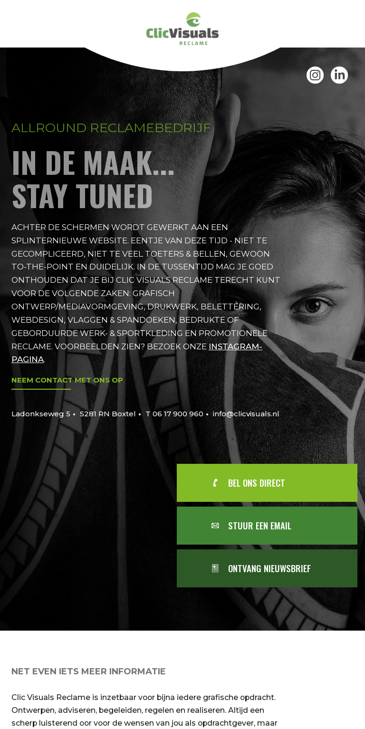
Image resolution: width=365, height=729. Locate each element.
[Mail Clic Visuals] (276, 525)
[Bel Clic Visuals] (276, 483)
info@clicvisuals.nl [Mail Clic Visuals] (246, 413)
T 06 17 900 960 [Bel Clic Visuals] (174, 413)
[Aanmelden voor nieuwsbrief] (276, 568)
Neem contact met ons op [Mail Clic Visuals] (67, 379)
